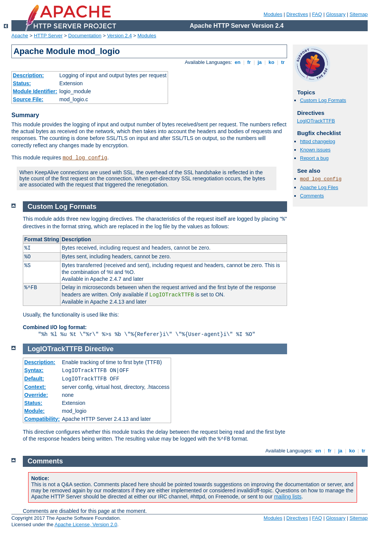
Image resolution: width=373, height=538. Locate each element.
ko (271, 62)
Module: (34, 411)
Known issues (315, 150)
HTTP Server (48, 35)
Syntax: (34, 370)
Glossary (335, 14)
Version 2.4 (119, 35)
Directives (297, 14)
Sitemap (358, 14)
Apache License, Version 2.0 (85, 524)
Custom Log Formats (323, 100)
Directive (99, 349)
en (237, 62)
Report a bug (314, 158)
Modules (272, 14)
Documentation (84, 35)
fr (249, 62)
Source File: (28, 99)
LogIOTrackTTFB (316, 121)
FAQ (317, 14)
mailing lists (288, 496)
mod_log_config (85, 158)
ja (259, 62)
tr (283, 62)
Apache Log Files (319, 187)
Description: (28, 75)
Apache (19, 35)
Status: (22, 83)
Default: (34, 379)
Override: (36, 395)
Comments (312, 196)
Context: (35, 387)
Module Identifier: (35, 91)
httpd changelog (317, 141)
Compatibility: (42, 419)
